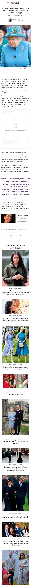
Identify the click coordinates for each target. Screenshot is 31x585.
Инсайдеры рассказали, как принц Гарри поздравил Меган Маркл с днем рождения (15, 517)
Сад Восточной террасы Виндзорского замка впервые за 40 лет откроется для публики (15, 441)
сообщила (4, 204)
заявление (22, 169)
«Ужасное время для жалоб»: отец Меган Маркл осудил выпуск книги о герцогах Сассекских (15, 543)
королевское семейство (9, 229)
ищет (12, 208)
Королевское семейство (15, 15)
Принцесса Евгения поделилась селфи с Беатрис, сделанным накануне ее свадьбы (15, 368)
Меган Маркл (22, 229)
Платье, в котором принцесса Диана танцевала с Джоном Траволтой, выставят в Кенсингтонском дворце (15, 469)
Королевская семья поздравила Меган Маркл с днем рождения (15, 393)
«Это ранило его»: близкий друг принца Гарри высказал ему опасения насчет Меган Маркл (15, 320)
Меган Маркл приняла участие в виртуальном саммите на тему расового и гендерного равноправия (15, 292)
